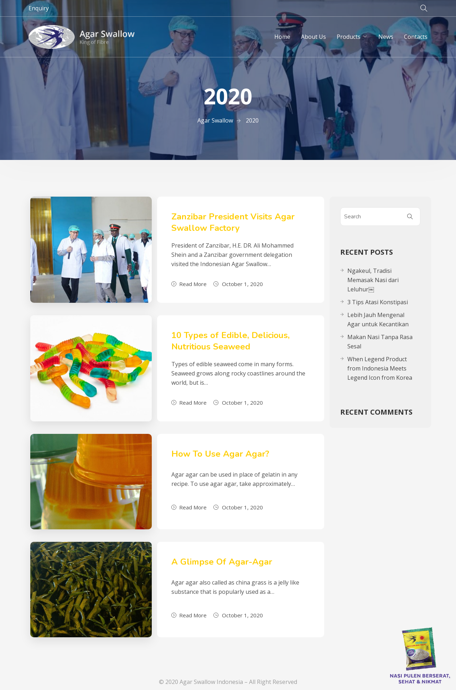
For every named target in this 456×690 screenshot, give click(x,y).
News (385, 37)
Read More (189, 283)
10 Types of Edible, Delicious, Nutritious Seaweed (230, 341)
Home (282, 37)
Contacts (416, 37)
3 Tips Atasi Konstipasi (377, 302)
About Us (313, 37)
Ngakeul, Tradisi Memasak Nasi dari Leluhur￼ (373, 280)
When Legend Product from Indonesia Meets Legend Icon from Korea (379, 368)
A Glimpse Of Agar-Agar (221, 561)
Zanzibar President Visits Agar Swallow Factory (233, 222)
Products (349, 37)
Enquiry (38, 8)
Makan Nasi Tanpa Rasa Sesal (380, 341)
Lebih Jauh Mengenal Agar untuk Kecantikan (378, 319)
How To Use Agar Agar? (220, 454)
